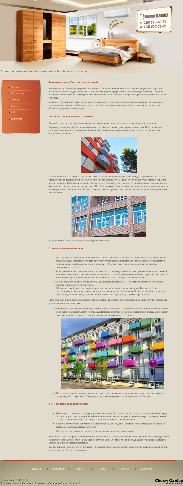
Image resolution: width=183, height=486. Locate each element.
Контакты (16, 118)
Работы (15, 112)
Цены (14, 106)
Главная (15, 87)
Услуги (15, 99)
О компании (17, 93)
